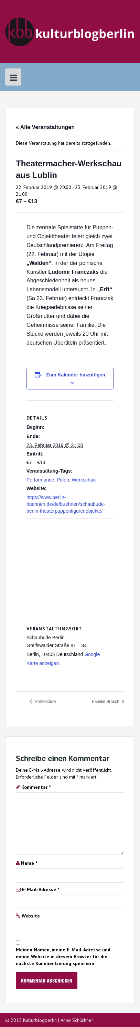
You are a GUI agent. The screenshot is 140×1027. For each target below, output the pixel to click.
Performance (40, 480)
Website (31, 916)
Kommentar (36, 787)
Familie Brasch (106, 701)
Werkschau (84, 480)
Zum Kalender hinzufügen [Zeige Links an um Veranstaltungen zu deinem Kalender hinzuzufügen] (75, 374)
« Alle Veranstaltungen (45, 127)
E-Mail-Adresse (40, 889)
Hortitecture (44, 701)
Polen (63, 480)
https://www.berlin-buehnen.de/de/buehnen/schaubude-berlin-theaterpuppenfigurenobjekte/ (65, 504)
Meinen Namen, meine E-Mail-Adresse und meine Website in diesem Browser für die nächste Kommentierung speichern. (63, 956)
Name (29, 863)
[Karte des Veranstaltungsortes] (70, 568)
